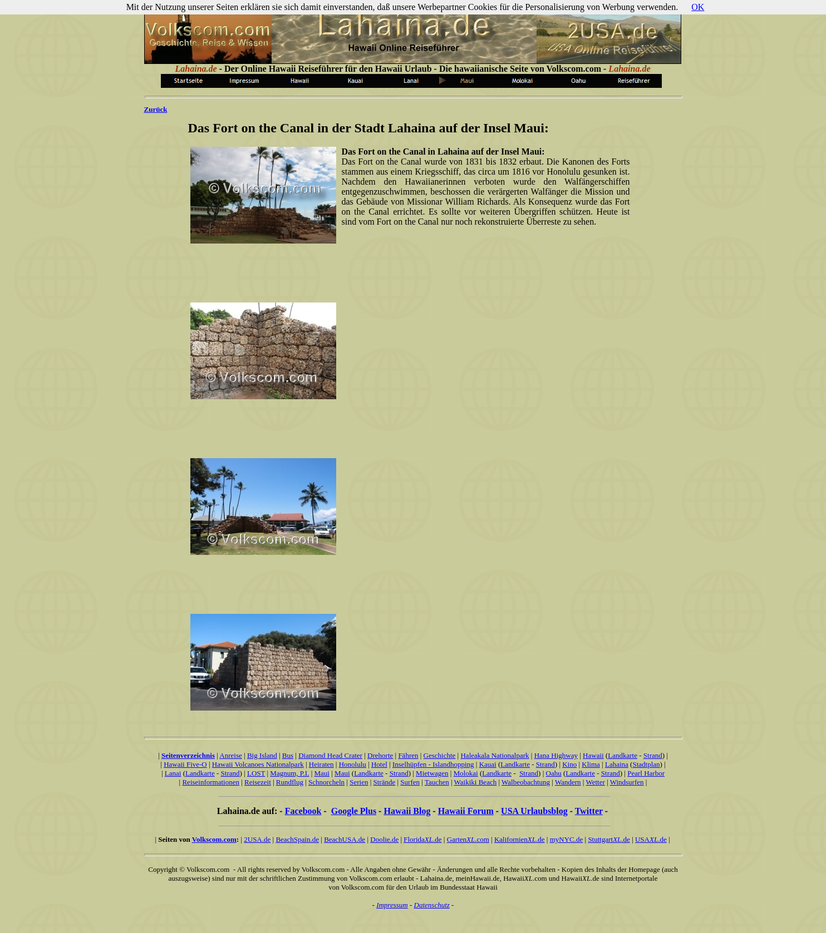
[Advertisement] (408, 272)
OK (697, 7)
